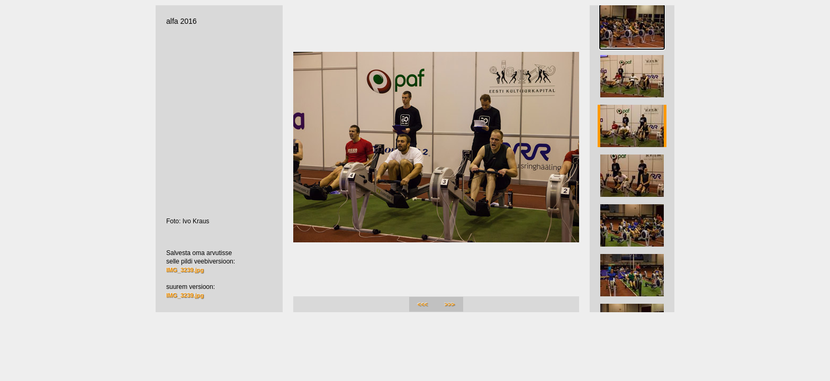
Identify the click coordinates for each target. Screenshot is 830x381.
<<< (423, 304)
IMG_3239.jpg (185, 270)
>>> (450, 304)
